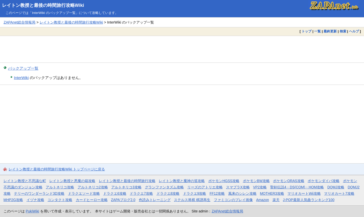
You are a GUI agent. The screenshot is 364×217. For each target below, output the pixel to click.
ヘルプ (354, 31)
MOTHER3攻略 (272, 193)
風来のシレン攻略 (242, 193)
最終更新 (330, 31)
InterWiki (21, 77)
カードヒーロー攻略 (92, 200)
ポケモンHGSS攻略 (223, 181)
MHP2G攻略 (13, 200)
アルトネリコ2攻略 (93, 187)
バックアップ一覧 (23, 68)
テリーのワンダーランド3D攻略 (39, 193)
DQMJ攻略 (335, 187)
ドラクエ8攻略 (168, 193)
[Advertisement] (182, 49)
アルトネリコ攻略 (60, 187)
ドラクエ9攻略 (194, 193)
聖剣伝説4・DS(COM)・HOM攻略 (297, 187)
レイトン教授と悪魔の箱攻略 (72, 181)
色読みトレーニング (155, 200)
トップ (306, 31)
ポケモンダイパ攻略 (323, 181)
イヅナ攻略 (35, 200)
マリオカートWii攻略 (304, 193)
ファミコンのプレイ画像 (233, 200)
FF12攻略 (217, 193)
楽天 (276, 200)
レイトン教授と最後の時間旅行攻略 (127, 181)
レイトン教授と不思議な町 (25, 181)
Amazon (262, 200)
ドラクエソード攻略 (84, 193)
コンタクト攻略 (60, 200)
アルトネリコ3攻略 (126, 187)
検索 (343, 31)
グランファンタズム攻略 (164, 187)
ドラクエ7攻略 (141, 193)
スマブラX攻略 (237, 187)
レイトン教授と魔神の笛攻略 (182, 181)
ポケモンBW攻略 (256, 181)
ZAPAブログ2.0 (123, 200)
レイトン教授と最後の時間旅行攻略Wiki (43, 5)
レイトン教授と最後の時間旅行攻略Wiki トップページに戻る (57, 169)
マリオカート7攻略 (339, 193)
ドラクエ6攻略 (114, 193)
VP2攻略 (260, 187)
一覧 (317, 31)
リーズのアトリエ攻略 (205, 187)
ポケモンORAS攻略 (288, 181)
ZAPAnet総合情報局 (19, 22)
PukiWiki (32, 211)
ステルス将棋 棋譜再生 (192, 200)
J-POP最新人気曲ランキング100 (308, 200)
